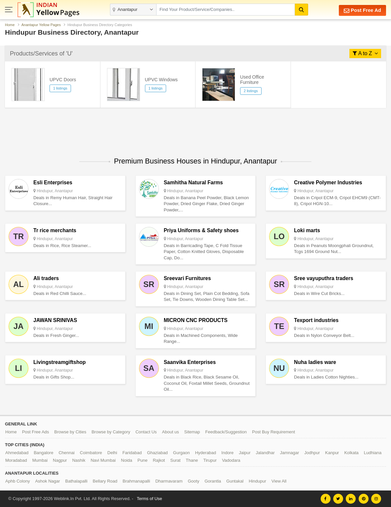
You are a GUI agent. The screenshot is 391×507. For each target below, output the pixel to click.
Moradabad (16, 460)
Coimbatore (91, 452)
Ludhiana (373, 452)
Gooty (193, 481)
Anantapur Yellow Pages (41, 25)
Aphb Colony (17, 481)
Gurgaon (181, 452)
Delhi (112, 452)
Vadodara (231, 460)
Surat (175, 460)
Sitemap (192, 431)
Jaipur (244, 452)
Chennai (66, 452)
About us (170, 431)
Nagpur (60, 460)
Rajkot (159, 460)
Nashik (79, 460)
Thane (192, 460)
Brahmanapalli (136, 481)
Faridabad (132, 452)
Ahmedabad (16, 452)
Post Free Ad (362, 10)
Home (10, 25)
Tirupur (210, 460)
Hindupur (257, 481)
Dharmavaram (168, 481)
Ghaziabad (157, 452)
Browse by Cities (70, 431)
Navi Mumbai (103, 460)
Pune (142, 460)
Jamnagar (289, 452)
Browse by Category (110, 431)
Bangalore (43, 452)
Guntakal (234, 481)
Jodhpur (312, 452)
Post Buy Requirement (273, 431)
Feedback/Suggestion (226, 431)
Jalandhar (265, 452)
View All (278, 481)
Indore (227, 452)
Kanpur (332, 452)
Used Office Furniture (252, 79)
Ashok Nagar (47, 481)
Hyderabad (205, 452)
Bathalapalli (76, 481)
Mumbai (40, 460)
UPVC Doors (63, 79)
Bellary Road (105, 481)
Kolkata (351, 452)
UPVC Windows (161, 79)
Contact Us (146, 431)
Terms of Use (149, 498)
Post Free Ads (35, 431)
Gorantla (212, 481)
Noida (126, 460)
